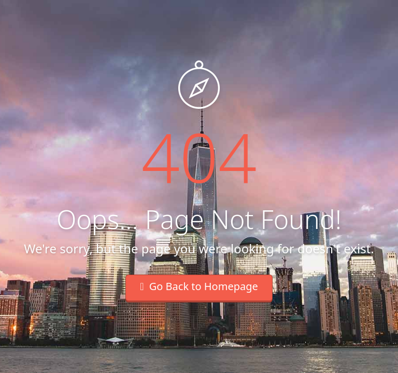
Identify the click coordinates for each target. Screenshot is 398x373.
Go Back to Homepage (199, 286)
